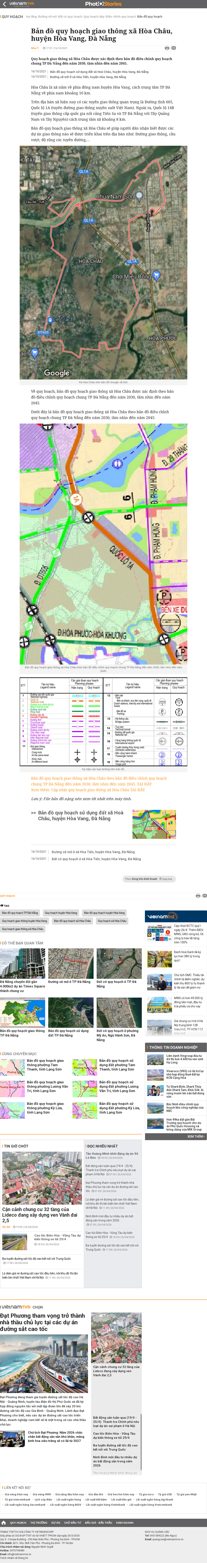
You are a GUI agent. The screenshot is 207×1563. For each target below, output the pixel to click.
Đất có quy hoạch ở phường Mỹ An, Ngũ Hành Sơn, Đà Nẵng (117, 1035)
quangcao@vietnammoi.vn (167, 1539)
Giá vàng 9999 (42, 1494)
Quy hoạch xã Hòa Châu (112, 921)
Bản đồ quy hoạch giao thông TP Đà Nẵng (22, 1033)
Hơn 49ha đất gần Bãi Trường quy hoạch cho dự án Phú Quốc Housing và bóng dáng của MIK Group (184, 1124)
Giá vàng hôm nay (16, 1494)
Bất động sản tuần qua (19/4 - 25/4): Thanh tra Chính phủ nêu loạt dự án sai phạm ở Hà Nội (111, 1170)
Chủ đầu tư (72, 1522)
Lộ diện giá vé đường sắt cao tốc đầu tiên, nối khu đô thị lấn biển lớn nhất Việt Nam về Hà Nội (112, 1203)
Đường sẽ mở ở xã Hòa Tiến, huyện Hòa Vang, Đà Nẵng (88, 77)
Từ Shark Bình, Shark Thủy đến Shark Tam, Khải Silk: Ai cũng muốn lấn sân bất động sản (185, 1091)
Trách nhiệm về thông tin (14, 1558)
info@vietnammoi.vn (19, 1554)
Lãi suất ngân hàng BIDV (65, 1504)
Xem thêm (196, 1136)
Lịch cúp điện (43, 1499)
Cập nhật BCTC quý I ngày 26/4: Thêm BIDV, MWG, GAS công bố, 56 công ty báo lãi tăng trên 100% (188, 934)
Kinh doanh (124, 1522)
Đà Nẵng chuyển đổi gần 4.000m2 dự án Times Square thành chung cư (22, 986)
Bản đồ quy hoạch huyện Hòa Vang (104, 912)
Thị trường (38, 1522)
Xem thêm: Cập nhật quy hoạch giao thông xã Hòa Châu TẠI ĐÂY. (88, 789)
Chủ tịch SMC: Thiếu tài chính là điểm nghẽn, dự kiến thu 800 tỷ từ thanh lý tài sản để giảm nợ (189, 981)
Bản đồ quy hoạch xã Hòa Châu (72, 921)
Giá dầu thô (95, 1494)
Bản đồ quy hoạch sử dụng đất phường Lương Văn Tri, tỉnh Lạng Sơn (118, 1086)
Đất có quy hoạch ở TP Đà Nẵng (116, 984)
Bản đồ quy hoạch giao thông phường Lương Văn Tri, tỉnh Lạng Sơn (47, 1086)
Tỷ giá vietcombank (17, 1499)
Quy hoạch (12, 16)
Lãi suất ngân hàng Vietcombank (151, 1504)
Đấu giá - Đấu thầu (98, 1522)
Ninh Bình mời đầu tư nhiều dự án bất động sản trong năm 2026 (115, 1461)
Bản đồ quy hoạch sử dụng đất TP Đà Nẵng (68, 1033)
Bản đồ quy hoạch (149, 16)
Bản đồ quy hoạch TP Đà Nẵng (20, 912)
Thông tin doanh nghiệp (173, 1047)
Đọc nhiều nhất (102, 1146)
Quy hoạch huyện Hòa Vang (61, 912)
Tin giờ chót (16, 1146)
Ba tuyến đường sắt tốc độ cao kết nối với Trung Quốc (36, 1258)
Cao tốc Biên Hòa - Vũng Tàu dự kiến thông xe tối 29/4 (57, 1237)
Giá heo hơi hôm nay (121, 1494)
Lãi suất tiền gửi (121, 1499)
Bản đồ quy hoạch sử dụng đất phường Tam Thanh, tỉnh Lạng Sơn (117, 1064)
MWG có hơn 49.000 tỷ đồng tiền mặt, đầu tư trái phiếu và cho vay (188, 1002)
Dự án (6, 1227)
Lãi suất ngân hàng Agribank (154, 1499)
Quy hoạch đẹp (94, 16)
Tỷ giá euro (146, 1494)
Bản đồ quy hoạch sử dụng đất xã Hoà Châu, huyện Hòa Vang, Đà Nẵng (99, 71)
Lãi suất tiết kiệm (96, 1499)
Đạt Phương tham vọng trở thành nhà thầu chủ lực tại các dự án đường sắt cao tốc (112, 1187)
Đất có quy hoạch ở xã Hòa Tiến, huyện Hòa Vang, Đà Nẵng (96, 859)
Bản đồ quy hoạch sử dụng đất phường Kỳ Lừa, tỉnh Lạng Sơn (119, 1108)
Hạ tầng (31, 16)
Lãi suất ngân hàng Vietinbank (105, 1504)
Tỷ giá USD (165, 1494)
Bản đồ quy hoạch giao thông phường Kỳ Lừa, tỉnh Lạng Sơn (45, 1108)
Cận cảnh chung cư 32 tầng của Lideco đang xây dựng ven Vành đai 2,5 (39, 1215)
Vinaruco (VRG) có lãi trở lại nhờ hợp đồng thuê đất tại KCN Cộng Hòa (185, 1074)
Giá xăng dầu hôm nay (69, 1494)
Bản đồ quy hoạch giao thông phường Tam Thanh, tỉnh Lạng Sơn (45, 1064)
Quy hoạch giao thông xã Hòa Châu (22, 929)
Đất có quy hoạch (70, 16)
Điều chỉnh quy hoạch (121, 16)
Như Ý (35, 48)
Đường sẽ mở (47, 16)
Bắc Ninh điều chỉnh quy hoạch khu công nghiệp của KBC (184, 1108)
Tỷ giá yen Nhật (186, 1494)
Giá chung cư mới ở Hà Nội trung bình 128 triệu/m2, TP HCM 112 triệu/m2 (188, 1027)
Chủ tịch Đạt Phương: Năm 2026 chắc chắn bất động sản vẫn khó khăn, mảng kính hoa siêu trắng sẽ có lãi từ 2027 (56, 1437)
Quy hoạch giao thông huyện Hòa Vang (24, 921)
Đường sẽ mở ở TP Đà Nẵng (69, 982)
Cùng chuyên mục (19, 1054)
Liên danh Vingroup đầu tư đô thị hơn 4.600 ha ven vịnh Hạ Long (184, 1059)
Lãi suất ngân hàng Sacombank (25, 1504)
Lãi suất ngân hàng (69, 1499)
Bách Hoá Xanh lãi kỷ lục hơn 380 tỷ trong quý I (187, 956)
